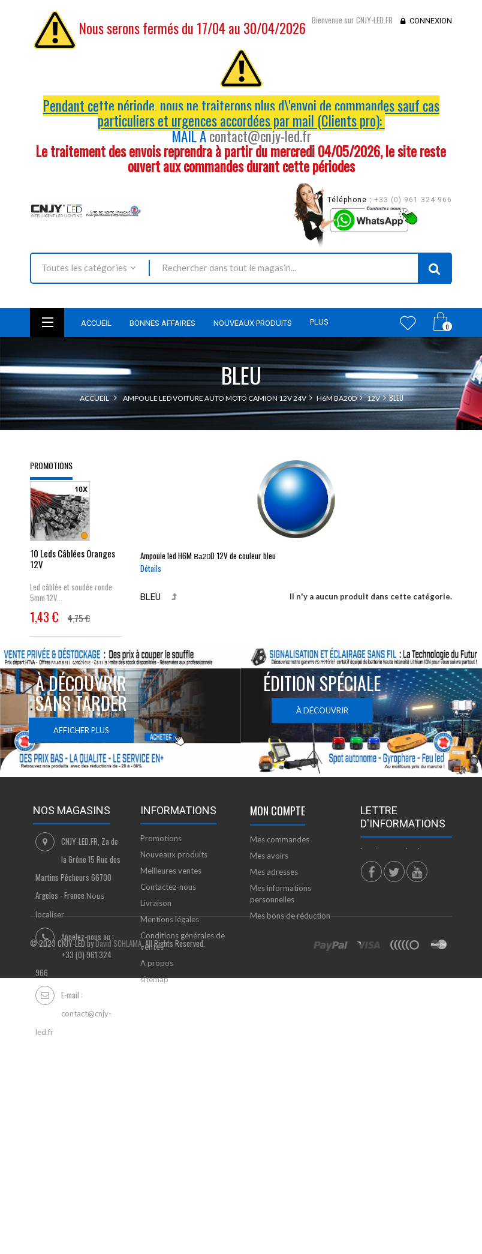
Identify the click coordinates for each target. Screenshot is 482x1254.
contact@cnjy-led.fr (260, 136)
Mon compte (277, 906)
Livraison (155, 999)
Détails (150, 568)
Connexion (430, 20)
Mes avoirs (269, 951)
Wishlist (407, 323)
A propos (156, 1059)
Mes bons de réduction (290, 1011)
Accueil (94, 398)
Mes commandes (279, 935)
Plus (319, 321)
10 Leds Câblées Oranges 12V (72, 566)
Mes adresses (274, 968)
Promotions (51, 465)
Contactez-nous (168, 983)
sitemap (154, 1075)
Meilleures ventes (170, 966)
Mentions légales (169, 1015)
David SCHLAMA (118, 1198)
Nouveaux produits (173, 950)
